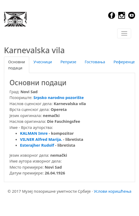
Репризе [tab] (68, 61)
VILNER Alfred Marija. (41, 139)
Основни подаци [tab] (16, 64)
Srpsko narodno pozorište (58, 97)
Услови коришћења (112, 191)
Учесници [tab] (42, 61)
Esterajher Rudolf (37, 145)
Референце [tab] (124, 61)
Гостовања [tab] (95, 61)
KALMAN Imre (34, 133)
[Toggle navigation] (124, 34)
